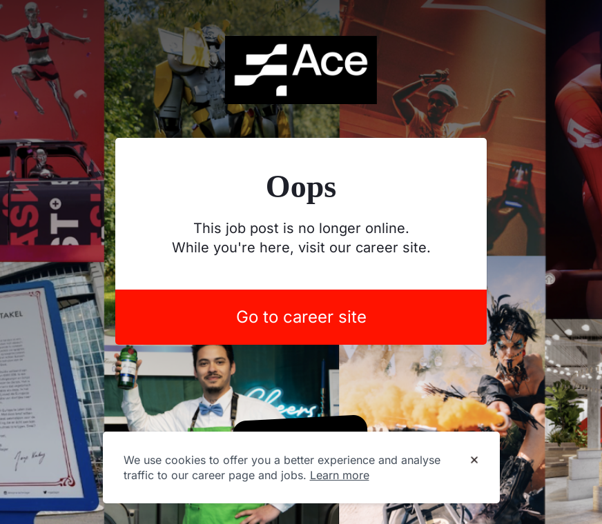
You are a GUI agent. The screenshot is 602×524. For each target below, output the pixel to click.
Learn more (339, 475)
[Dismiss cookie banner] (474, 460)
